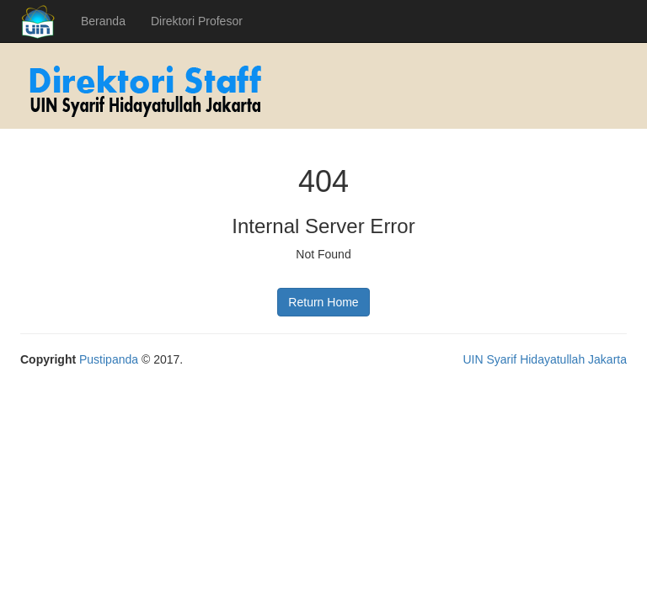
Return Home (323, 302)
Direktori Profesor (197, 21)
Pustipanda (108, 359)
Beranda (103, 21)
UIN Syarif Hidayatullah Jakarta (545, 359)
